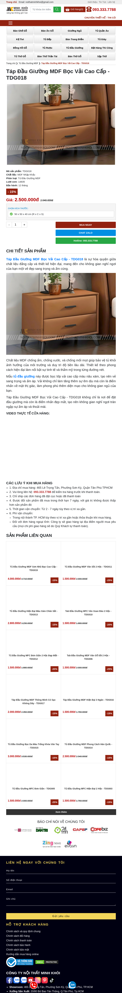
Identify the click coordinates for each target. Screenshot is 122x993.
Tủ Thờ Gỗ (20, 56)
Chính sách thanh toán (19, 940)
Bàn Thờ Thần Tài (47, 56)
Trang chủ (11, 2)
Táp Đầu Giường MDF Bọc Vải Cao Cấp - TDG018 (44, 259)
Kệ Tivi (20, 39)
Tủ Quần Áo (102, 30)
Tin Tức (102, 2)
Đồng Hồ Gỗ (20, 47)
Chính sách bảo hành (18, 945)
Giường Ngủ (74, 30)
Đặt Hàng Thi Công (102, 47)
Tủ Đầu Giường (74, 47)
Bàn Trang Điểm (75, 39)
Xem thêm (61, 812)
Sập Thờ (102, 56)
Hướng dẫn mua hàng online (22, 954)
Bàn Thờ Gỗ (74, 56)
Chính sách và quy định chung (23, 931)
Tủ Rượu (47, 47)
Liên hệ (111, 2)
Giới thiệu (92, 2)
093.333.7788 (104, 9)
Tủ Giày (102, 39)
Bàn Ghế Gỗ (20, 30)
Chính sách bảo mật (17, 949)
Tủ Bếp (47, 39)
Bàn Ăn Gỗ (47, 30)
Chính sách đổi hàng (18, 936)
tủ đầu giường (24, 376)
